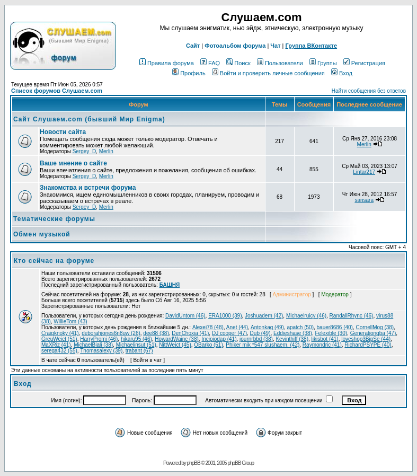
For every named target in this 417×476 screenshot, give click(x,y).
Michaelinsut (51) (136, 345)
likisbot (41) (325, 339)
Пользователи (280, 63)
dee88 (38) (155, 333)
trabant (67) (139, 351)
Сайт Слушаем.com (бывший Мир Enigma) (89, 119)
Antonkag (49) (267, 327)
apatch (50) (300, 327)
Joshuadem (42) (264, 316)
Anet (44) (237, 327)
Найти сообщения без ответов (369, 91)
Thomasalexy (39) (101, 351)
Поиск (238, 63)
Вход (341, 73)
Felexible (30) (331, 333)
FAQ (210, 63)
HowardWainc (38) (176, 339)
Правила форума (166, 63)
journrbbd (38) (256, 339)
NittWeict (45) (175, 345)
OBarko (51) (208, 345)
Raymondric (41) (322, 345)
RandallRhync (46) (352, 316)
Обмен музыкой (41, 234)
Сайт (193, 45)
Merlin (106, 151)
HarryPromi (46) (99, 339)
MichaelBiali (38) (93, 345)
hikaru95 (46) (136, 339)
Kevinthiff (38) (292, 339)
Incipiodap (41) (218, 339)
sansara (364, 200)
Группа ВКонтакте (312, 45)
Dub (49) (260, 333)
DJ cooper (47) (229, 333)
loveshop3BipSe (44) (366, 339)
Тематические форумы (54, 219)
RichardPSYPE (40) (367, 345)
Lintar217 (364, 172)
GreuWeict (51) (59, 339)
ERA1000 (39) (225, 316)
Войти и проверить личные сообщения (268, 73)
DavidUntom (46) (185, 316)
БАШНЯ (169, 285)
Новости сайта (63, 132)
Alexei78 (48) (208, 327)
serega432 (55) (59, 351)
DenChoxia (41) (190, 333)
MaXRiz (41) (56, 345)
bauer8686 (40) (335, 327)
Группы (323, 63)
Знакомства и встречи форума (88, 187)
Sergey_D (84, 151)
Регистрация (364, 63)
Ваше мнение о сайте (73, 163)
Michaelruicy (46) (306, 316)
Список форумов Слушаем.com (56, 90)
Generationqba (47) (373, 333)
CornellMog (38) (375, 327)
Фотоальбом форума (235, 45)
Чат (275, 45)
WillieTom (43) (70, 321)
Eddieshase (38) (292, 333)
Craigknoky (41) (60, 333)
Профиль (189, 73)
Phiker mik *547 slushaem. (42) (262, 345)
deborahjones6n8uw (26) (111, 333)
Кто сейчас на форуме (54, 261)
